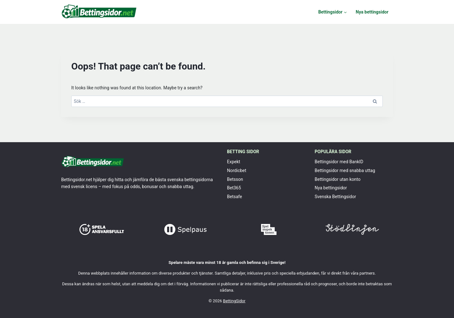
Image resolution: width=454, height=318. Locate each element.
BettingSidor (234, 300)
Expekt (233, 161)
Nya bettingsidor (372, 11)
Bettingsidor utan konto (337, 179)
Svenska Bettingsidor (335, 196)
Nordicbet (236, 170)
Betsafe (234, 196)
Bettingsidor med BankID (339, 161)
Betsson (235, 179)
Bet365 (234, 187)
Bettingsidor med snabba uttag (345, 170)
